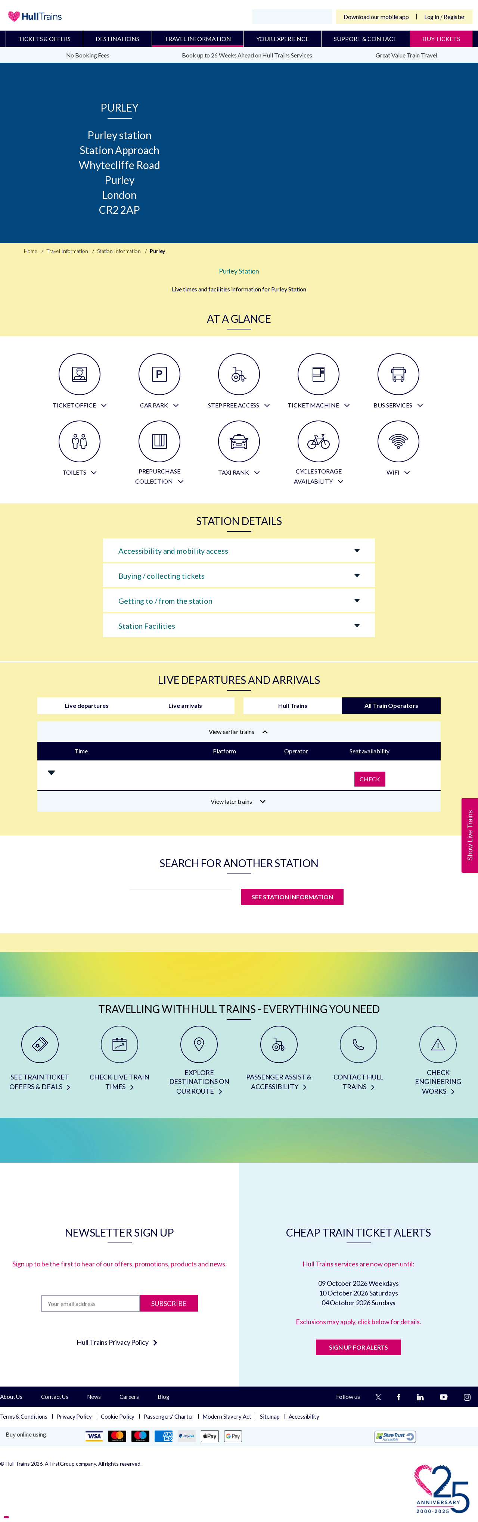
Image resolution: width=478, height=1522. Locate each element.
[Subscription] (90, 1303)
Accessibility (304, 1416)
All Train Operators (391, 705)
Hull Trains (292, 705)
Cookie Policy (118, 1416)
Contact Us (54, 1396)
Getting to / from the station (165, 600)
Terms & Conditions (23, 1416)
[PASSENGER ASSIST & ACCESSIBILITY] (279, 1063)
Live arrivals (185, 705)
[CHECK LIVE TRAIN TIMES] (119, 1063)
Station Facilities (146, 625)
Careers (129, 1396)
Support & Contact (365, 38)
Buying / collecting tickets (161, 575)
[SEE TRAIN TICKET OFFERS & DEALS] (40, 1063)
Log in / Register (444, 16)
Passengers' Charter (168, 1416)
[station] (180, 899)
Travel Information (197, 38)
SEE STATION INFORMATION (292, 896)
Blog (164, 1396)
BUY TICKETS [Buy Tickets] (441, 38)
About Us (11, 1396)
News (94, 1396)
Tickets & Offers (44, 38)
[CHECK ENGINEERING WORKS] (438, 1063)
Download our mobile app (376, 16)
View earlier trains (238, 731)
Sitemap (269, 1416)
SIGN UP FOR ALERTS (358, 1347)
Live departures (87, 705)
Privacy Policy (74, 1416)
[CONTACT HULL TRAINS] (358, 1063)
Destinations (117, 38)
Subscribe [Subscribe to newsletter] (169, 1303)
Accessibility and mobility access (173, 550)
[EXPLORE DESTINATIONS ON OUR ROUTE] (199, 1063)
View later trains (238, 801)
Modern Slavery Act (226, 1416)
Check (370, 778)
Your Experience (282, 38)
